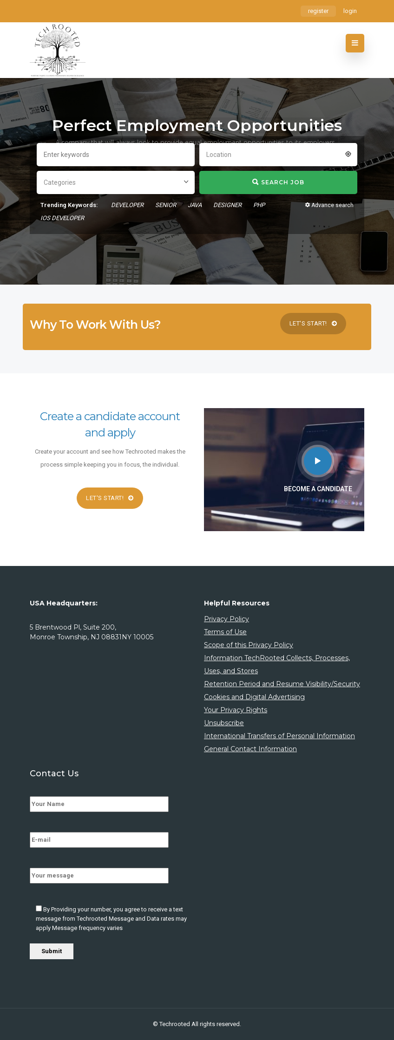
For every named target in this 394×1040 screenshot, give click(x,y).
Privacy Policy (226, 619)
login (350, 10)
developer (127, 205)
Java (195, 205)
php (259, 205)
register (318, 10)
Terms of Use (225, 632)
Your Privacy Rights (235, 710)
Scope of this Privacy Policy (248, 645)
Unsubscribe (224, 723)
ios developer (62, 217)
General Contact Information (250, 749)
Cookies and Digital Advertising (254, 697)
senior (165, 205)
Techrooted (175, 1023)
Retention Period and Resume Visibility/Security (282, 684)
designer (227, 205)
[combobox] (278, 153)
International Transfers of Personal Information (279, 736)
